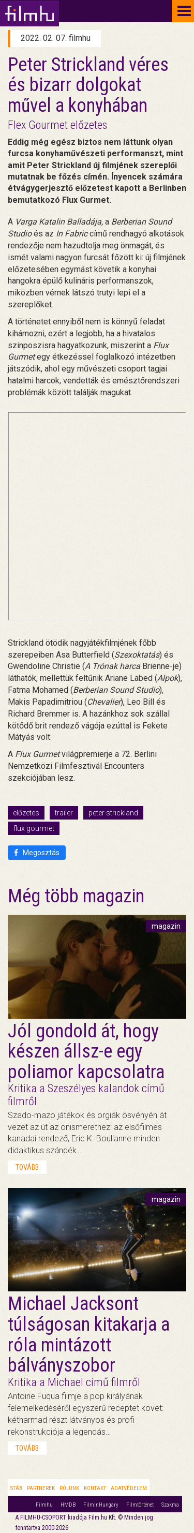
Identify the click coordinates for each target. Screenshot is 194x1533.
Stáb (16, 1488)
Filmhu (44, 1504)
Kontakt (95, 1488)
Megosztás (36, 853)
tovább (27, 1167)
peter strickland (113, 813)
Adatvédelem (129, 1488)
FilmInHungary (100, 1504)
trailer (64, 813)
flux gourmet (33, 828)
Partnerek (41, 1488)
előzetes (26, 813)
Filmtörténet (140, 1504)
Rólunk (69, 1488)
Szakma (170, 1504)
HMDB (68, 1504)
